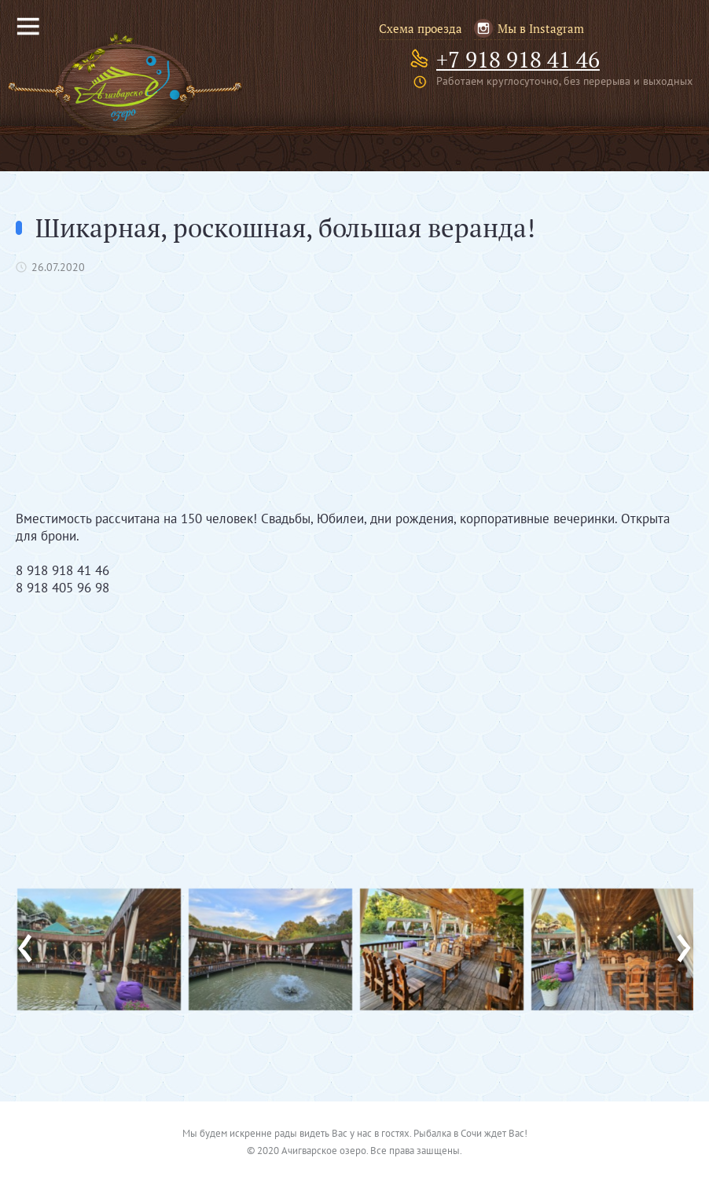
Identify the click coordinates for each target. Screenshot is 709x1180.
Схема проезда (420, 28)
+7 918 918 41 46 (518, 59)
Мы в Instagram (541, 28)
